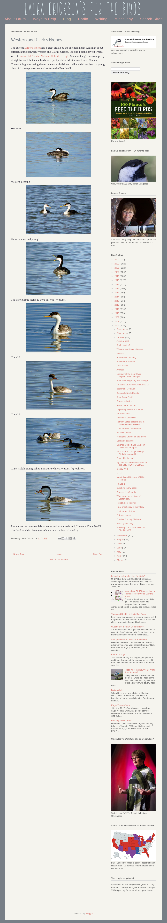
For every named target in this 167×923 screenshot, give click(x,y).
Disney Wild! (122, 469)
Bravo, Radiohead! (125, 458)
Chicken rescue (123, 515)
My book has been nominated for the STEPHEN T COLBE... (131, 463)
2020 (117, 272)
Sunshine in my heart (126, 488)
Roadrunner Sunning (126, 357)
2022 (117, 264)
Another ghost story (125, 511)
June (119, 548)
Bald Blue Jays (118, 654)
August (120, 539)
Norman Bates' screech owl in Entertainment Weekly (130, 423)
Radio (83, 19)
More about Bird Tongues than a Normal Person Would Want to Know (140, 593)
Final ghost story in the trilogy (130, 507)
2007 (117, 325)
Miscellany (124, 19)
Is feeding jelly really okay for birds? (128, 576)
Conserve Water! (124, 401)
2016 (117, 288)
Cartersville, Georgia (126, 492)
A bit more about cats (126, 405)
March (120, 560)
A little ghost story (124, 523)
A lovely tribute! (123, 432)
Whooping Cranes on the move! (131, 436)
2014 (117, 297)
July (119, 543)
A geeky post (122, 341)
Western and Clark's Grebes (129, 349)
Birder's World (32, 47)
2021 (117, 268)
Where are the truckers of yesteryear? (128, 497)
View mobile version (58, 559)
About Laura (16, 19)
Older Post (98, 554)
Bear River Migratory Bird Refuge (132, 380)
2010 (117, 313)
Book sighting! (123, 345)
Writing (102, 19)
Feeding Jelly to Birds (121, 720)
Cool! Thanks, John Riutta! (128, 428)
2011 (117, 309)
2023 (117, 259)
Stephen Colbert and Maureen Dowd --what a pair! (130, 446)
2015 (117, 292)
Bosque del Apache (125, 361)
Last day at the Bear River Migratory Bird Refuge (128, 375)
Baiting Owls (117, 690)
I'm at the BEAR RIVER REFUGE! (132, 384)
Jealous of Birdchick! (126, 417)
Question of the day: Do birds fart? (127, 627)
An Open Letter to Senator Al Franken (129, 639)
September (122, 535)
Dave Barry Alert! (124, 397)
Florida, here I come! (126, 503)
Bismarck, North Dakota (127, 393)
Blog (67, 19)
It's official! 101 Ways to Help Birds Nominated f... (130, 452)
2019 (117, 276)
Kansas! (120, 353)
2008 (117, 321)
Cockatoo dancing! (125, 441)
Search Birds (151, 19)
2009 (117, 317)
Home (59, 554)
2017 (117, 284)
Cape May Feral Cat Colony (129, 409)
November (122, 333)
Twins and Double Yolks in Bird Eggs (128, 614)
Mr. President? (123, 413)
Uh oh (119, 473)
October (121, 337)
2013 (117, 301)
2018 (117, 280)
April (119, 556)
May (119, 552)
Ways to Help (45, 19)
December (122, 329)
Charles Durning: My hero (128, 519)
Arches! (120, 370)
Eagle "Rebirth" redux (121, 705)
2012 (117, 305)
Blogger (89, 913)
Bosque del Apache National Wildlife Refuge (44, 56)
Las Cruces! (122, 365)
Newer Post (18, 554)
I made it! (120, 484)
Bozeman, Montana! (125, 389)
